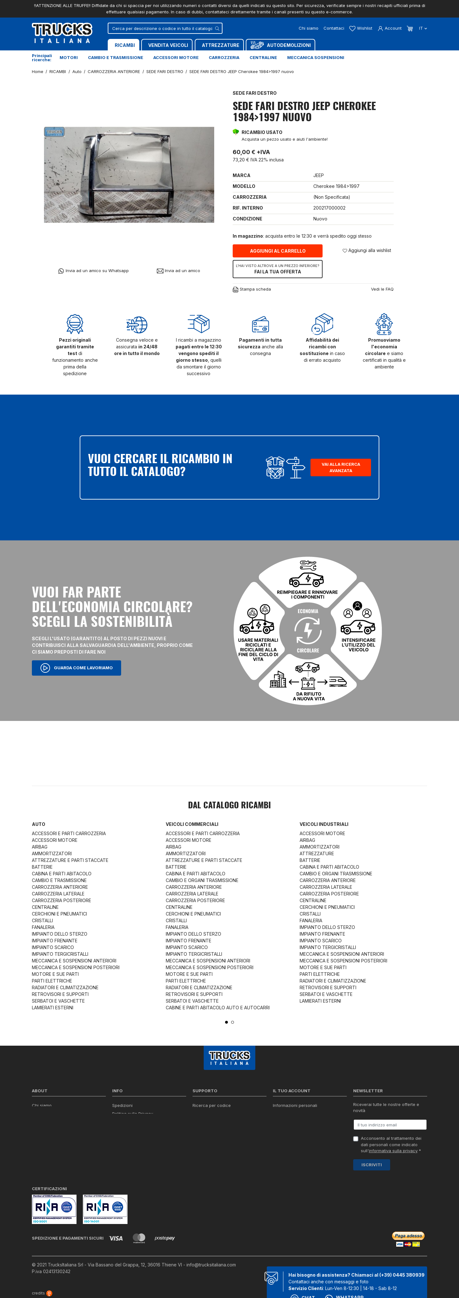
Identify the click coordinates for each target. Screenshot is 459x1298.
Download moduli (210, 1121)
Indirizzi (280, 1130)
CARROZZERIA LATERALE (58, 893)
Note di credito (287, 1121)
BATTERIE (42, 867)
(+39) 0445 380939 (402, 1275)
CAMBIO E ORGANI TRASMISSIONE (202, 880)
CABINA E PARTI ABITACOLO (61, 873)
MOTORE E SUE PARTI (55, 974)
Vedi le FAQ (382, 289)
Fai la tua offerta (277, 269)
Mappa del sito (127, 1146)
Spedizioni (122, 1105)
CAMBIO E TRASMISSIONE (59, 880)
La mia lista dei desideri (296, 1138)
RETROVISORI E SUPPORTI (60, 994)
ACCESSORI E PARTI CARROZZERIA (69, 833)
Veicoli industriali (324, 824)
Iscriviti (371, 1164)
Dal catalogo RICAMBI (229, 806)
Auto (38, 824)
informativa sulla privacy (393, 1150)
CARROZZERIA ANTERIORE (60, 887)
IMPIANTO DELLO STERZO (59, 934)
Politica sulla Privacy (132, 1113)
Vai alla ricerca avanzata (341, 467)
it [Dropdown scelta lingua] (422, 28)
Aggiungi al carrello (278, 251)
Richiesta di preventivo (215, 1130)
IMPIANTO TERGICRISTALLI (60, 954)
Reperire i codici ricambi (217, 1113)
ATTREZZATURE (317, 853)
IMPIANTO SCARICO (53, 947)
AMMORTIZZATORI (52, 853)
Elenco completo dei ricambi (140, 1154)
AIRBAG (39, 846)
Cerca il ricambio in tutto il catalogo (147, 1138)
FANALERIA (43, 927)
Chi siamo (308, 28)
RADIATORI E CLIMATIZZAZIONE (65, 987)
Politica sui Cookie (130, 1130)
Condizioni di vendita (133, 1121)
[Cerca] (165, 28)
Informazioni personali (295, 1105)
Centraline (263, 57)
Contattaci (334, 28)
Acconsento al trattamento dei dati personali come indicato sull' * (391, 1144)
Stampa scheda (252, 289)
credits (42, 1293)
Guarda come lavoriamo (76, 668)
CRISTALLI (42, 920)
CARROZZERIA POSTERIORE (61, 900)
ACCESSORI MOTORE (54, 840)
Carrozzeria (224, 57)
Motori (69, 57)
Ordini (279, 1113)
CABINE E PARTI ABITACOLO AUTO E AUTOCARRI (218, 1007)
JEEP (318, 175)
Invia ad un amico (178, 270)
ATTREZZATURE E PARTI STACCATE (70, 860)
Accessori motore (176, 57)
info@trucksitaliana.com (211, 1264)
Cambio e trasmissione (115, 57)
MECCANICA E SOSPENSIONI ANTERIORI (74, 960)
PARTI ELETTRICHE (52, 980)
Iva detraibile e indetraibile (219, 1138)
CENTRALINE (45, 907)
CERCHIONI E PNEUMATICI (59, 913)
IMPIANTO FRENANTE (54, 940)
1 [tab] (226, 1022)
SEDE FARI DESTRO (255, 93)
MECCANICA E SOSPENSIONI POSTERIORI (76, 967)
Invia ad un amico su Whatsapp (93, 271)
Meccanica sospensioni (315, 57)
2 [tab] (232, 1022)
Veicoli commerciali (192, 824)
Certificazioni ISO (49, 1113)
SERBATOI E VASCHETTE (58, 1001)
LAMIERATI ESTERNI (52, 1007)
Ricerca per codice (212, 1105)
